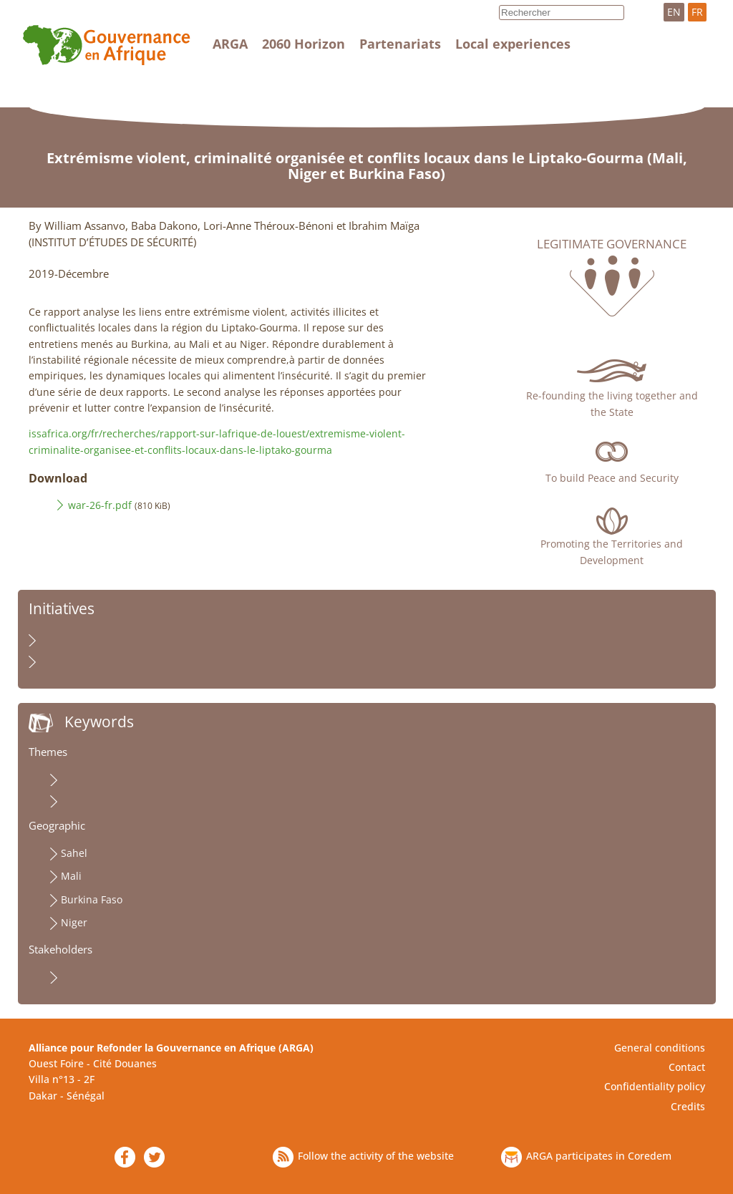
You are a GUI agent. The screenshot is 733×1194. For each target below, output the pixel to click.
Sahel (74, 853)
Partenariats (400, 43)
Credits (688, 1106)
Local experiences (513, 43)
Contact (687, 1067)
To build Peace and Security (612, 478)
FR (697, 12)
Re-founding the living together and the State (612, 403)
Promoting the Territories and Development (611, 551)
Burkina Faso (91, 899)
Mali (71, 876)
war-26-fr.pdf (100, 505)
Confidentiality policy (654, 1086)
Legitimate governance (611, 244)
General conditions (659, 1047)
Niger (74, 922)
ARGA (230, 43)
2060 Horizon (303, 43)
